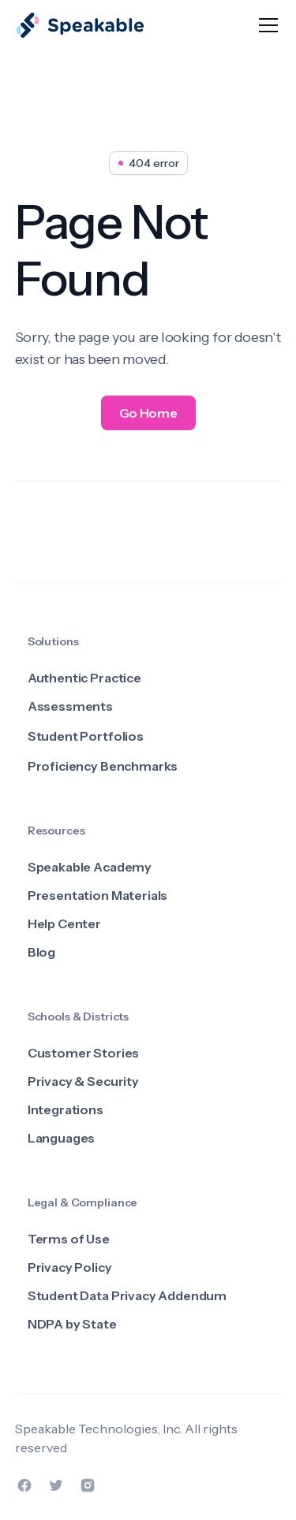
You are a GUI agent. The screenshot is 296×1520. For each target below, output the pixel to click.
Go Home (148, 413)
